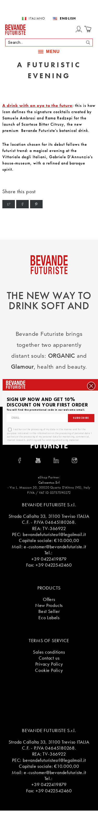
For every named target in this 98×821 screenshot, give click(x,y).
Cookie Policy (49, 670)
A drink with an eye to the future (37, 105)
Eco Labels (49, 618)
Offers (49, 599)
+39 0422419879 (49, 559)
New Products (49, 605)
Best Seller (49, 611)
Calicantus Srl (49, 482)
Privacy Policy (49, 664)
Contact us (49, 658)
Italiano (37, 18)
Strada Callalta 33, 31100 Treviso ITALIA (49, 516)
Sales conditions (49, 652)
